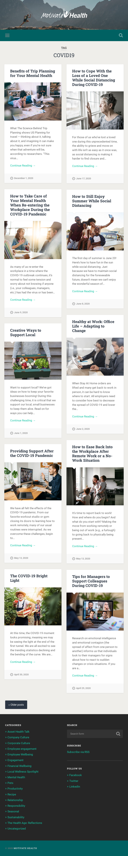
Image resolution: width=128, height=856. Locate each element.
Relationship (15, 800)
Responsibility (16, 805)
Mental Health (16, 777)
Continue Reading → (23, 165)
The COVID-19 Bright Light (29, 578)
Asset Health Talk (19, 731)
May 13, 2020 (83, 558)
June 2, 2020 (83, 429)
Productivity (15, 788)
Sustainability (16, 817)
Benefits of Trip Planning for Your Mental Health (32, 73)
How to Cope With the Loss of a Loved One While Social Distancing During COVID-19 (93, 77)
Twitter (73, 781)
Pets (10, 783)
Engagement (16, 760)
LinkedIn (74, 786)
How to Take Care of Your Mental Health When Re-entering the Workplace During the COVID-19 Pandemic (30, 204)
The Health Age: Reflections (25, 823)
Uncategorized (17, 828)
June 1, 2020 (21, 433)
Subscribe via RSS (78, 752)
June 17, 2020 (83, 178)
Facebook (75, 775)
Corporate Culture (19, 743)
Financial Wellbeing (20, 766)
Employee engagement (22, 748)
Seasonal (13, 811)
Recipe (12, 794)
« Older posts (16, 704)
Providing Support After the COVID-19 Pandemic (32, 453)
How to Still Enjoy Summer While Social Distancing (91, 201)
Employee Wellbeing (20, 754)
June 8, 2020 (83, 304)
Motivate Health (25, 848)
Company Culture (18, 737)
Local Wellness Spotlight (23, 771)
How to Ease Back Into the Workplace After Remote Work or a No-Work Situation (92, 453)
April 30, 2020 (21, 674)
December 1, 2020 (23, 178)
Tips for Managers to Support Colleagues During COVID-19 (91, 581)
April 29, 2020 (83, 688)
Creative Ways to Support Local (25, 332)
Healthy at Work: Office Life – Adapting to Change (93, 326)
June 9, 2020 (21, 312)
